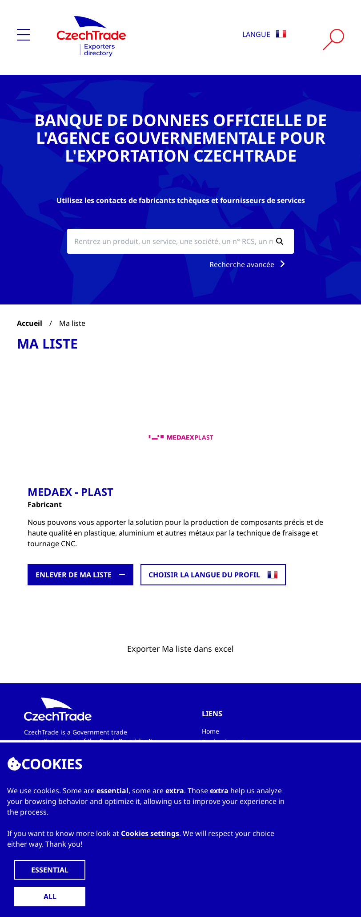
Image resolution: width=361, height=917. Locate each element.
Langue (264, 34)
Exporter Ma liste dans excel (180, 648)
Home (210, 731)
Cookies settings (150, 833)
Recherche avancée (249, 264)
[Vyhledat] (333, 39)
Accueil (29, 323)
